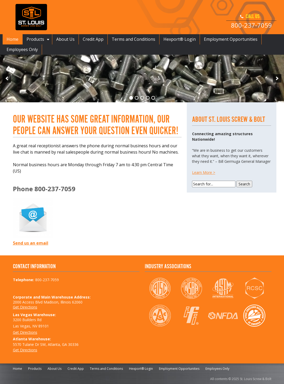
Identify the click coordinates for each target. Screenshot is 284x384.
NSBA (191, 288)
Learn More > (203, 172)
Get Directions (25, 307)
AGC (160, 316)
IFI (191, 316)
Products (35, 39)
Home (12, 39)
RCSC (254, 288)
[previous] (7, 78)
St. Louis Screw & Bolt (31, 17)
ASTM (223, 288)
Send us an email (30, 243)
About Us (65, 39)
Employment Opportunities (230, 39)
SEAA (254, 316)
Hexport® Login (179, 39)
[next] (277, 78)
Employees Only (22, 49)
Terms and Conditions (133, 39)
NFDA (223, 316)
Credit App (93, 39)
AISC (160, 288)
